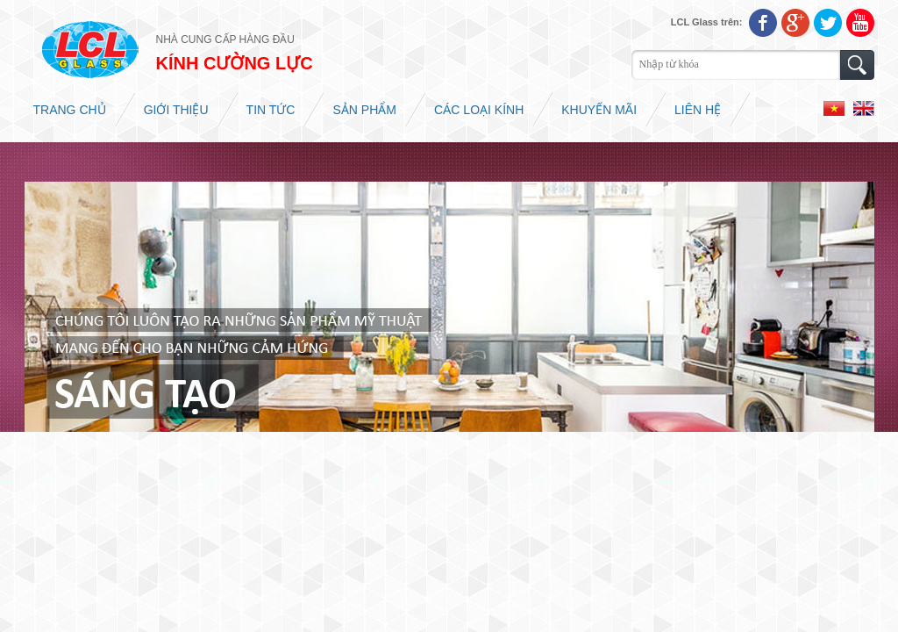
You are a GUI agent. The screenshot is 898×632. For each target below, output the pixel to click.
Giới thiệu (176, 110)
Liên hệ (697, 110)
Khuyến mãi (599, 110)
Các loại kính (479, 110)
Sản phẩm (364, 110)
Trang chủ (69, 110)
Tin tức (271, 110)
